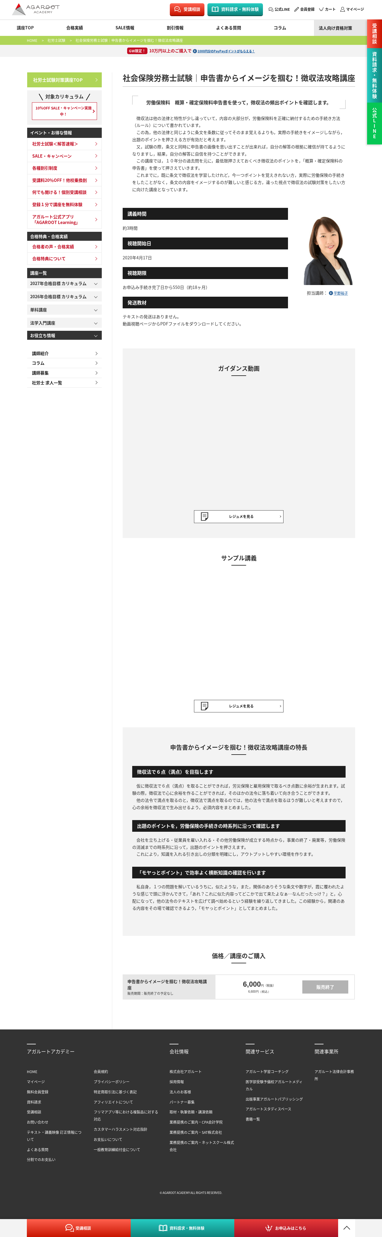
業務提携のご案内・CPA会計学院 (196, 1125)
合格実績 (74, 28)
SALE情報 (124, 28)
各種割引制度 (43, 172)
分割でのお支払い (41, 1162)
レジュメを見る (241, 517)
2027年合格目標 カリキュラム (58, 287)
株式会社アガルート (186, 1074)
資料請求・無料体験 (240, 9)
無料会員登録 (37, 1094)
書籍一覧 (253, 1122)
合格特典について (47, 263)
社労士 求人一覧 (45, 389)
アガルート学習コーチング (267, 1074)
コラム (280, 28)
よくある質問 (228, 28)
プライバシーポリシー (112, 1084)
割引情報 (175, 28)
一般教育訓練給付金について (117, 1152)
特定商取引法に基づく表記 (115, 1094)
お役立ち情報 (42, 339)
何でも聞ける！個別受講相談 (57, 196)
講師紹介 (38, 358)
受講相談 (192, 9)
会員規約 (101, 1074)
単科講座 (38, 314)
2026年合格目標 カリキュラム (58, 301)
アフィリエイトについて (113, 1104)
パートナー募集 (182, 1104)
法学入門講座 (42, 327)
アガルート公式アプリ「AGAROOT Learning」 (54, 224)
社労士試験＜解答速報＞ (53, 148)
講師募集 (38, 379)
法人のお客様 (180, 1094)
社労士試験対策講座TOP (56, 79)
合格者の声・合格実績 (51, 251)
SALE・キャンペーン (50, 160)
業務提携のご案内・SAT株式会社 (196, 1135)
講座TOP (25, 28)
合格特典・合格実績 (49, 240)
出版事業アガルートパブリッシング (274, 1102)
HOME (32, 40)
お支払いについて (108, 1142)
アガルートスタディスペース (268, 1112)
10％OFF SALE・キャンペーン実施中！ (64, 113)
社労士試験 (56, 40)
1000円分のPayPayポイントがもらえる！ (226, 51)
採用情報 (177, 1084)
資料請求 (34, 1104)
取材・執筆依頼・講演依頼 (191, 1115)
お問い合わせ (37, 1125)
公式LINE (282, 9)
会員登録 (307, 9)
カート (330, 9)
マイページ (355, 9)
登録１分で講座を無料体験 (55, 209)
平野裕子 (340, 293)
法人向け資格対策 (335, 28)
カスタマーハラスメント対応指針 (120, 1132)
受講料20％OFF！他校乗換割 (57, 184)
